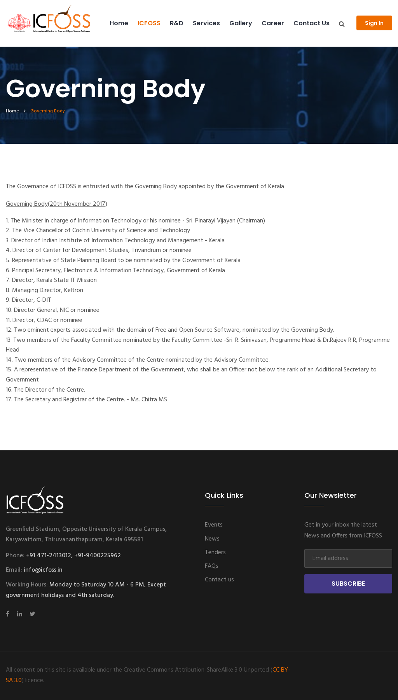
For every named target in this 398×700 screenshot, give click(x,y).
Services (206, 23)
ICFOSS (149, 23)
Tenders (215, 553)
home (12, 111)
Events (214, 525)
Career (273, 23)
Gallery (240, 23)
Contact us (311, 23)
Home (119, 23)
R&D (176, 23)
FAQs (211, 566)
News (212, 539)
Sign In (374, 23)
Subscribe (348, 583)
